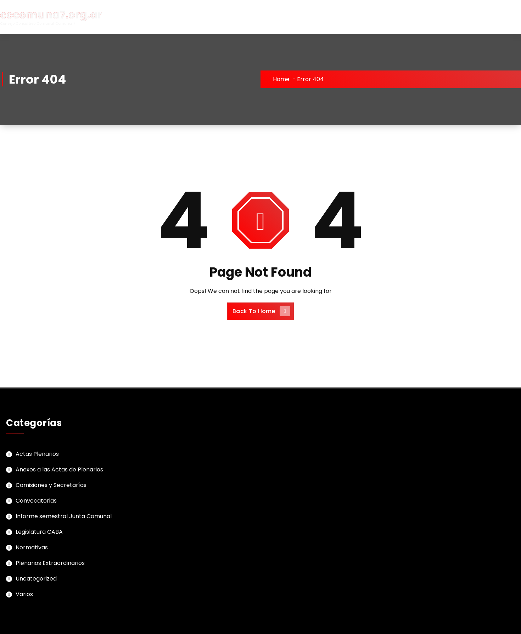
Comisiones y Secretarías (51, 485)
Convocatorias (36, 501)
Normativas (32, 547)
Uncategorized (36, 578)
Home (281, 79)
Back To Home (261, 311)
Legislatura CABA (39, 532)
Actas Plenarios (37, 454)
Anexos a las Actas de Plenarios (59, 469)
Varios (24, 594)
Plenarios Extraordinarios (50, 563)
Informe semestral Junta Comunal (64, 516)
